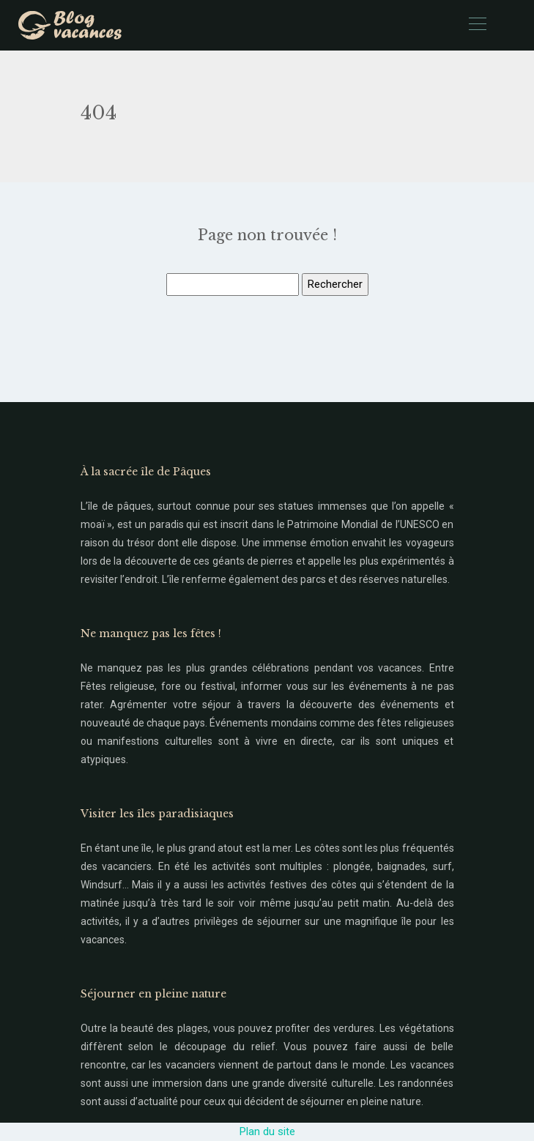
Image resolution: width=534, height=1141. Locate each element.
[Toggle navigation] (476, 25)
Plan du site (267, 1131)
